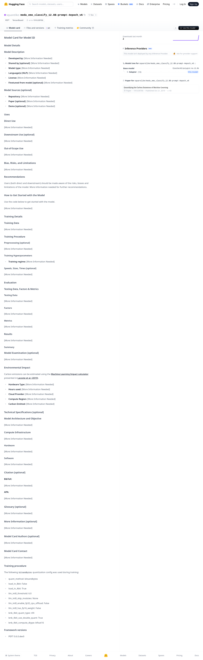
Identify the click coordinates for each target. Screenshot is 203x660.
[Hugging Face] (106, 655)
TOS (35, 655)
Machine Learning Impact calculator (69, 374)
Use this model (189, 28)
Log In (183, 4)
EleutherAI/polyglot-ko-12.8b (186, 68)
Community (85, 27)
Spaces (110, 4)
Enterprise (153, 4)
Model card (13, 27)
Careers (88, 655)
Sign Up (193, 4)
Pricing (166, 4)
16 (140, 72)
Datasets (96, 4)
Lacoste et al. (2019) (28, 377)
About (70, 655)
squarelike (12, 15)
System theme (12, 655)
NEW (150, 48)
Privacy (52, 655)
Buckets (125, 4)
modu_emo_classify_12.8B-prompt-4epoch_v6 (51, 15)
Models (82, 4)
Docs (140, 4)
